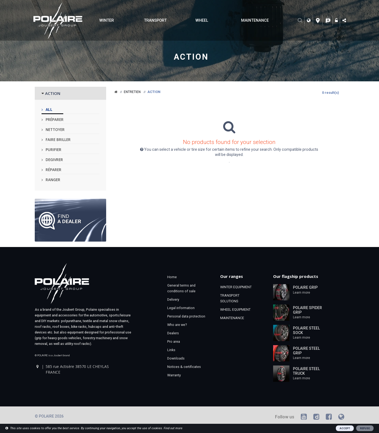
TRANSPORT (155, 20)
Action (191, 57)
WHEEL (201, 20)
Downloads (176, 358)
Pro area (173, 341)
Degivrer (54, 159)
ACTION (52, 93)
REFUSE (365, 428)
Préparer (55, 119)
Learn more (301, 292)
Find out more (173, 428)
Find (69, 218)
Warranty (174, 375)
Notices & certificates (184, 367)
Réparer (53, 169)
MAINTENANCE (255, 20)
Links (171, 350)
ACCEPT (345, 428)
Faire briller (58, 139)
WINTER (106, 20)
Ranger (53, 179)
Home (172, 277)
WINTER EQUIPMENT (236, 287)
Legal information (181, 308)
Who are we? (177, 325)
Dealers (173, 333)
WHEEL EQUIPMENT (235, 309)
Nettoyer (55, 129)
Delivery (173, 299)
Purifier (53, 149)
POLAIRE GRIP (305, 287)
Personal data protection (186, 316)
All (49, 109)
